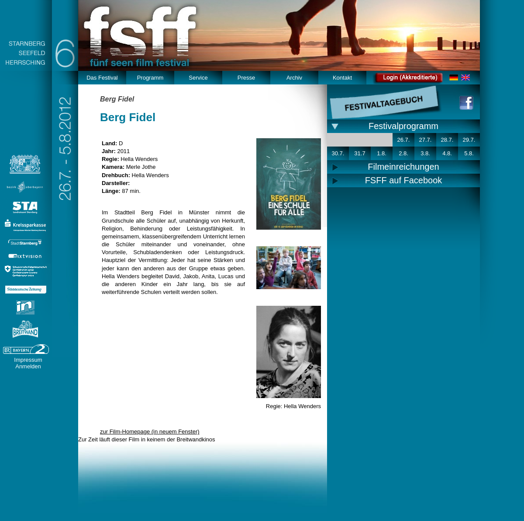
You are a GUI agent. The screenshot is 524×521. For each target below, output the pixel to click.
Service (198, 77)
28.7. (447, 139)
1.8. (381, 153)
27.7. (425, 139)
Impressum (28, 360)
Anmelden (28, 366)
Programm (150, 77)
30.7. (338, 153)
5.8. (469, 153)
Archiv (294, 77)
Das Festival (102, 77)
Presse (246, 77)
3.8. (425, 153)
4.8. (447, 153)
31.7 (359, 153)
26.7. (403, 139)
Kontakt (342, 77)
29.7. (469, 139)
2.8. (403, 153)
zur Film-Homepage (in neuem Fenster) (150, 431)
